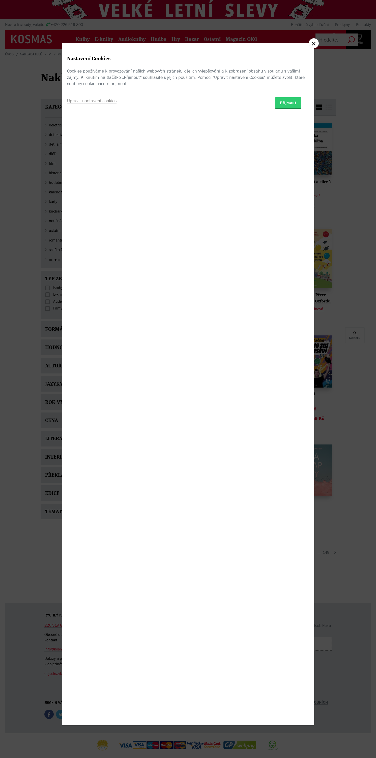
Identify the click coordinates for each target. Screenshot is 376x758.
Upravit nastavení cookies (92, 406)
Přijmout (288, 408)
